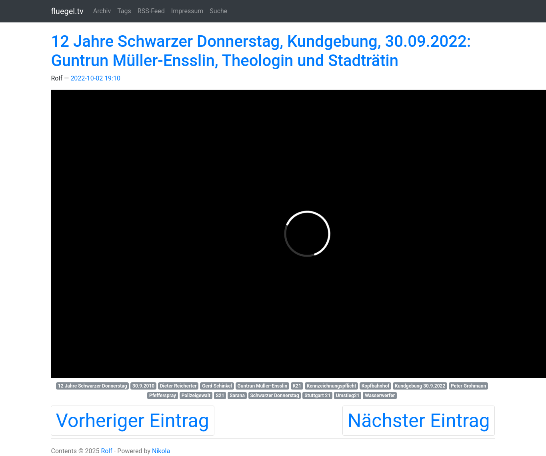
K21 (297, 386)
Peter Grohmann (468, 386)
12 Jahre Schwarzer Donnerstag (92, 386)
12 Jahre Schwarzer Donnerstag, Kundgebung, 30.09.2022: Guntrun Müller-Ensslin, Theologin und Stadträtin (261, 51)
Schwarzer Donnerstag (274, 395)
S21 (220, 395)
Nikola (161, 451)
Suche (218, 11)
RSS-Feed (151, 11)
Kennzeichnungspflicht (331, 386)
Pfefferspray (162, 395)
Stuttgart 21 (317, 395)
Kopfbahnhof (376, 386)
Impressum (187, 11)
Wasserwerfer (380, 395)
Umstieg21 (348, 395)
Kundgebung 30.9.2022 (420, 386)
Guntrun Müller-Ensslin (263, 386)
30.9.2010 (143, 386)
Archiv (102, 11)
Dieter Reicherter (178, 386)
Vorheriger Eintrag (132, 420)
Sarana (237, 395)
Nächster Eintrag (419, 420)
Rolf (106, 451)
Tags (124, 11)
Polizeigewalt (196, 395)
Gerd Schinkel (217, 386)
